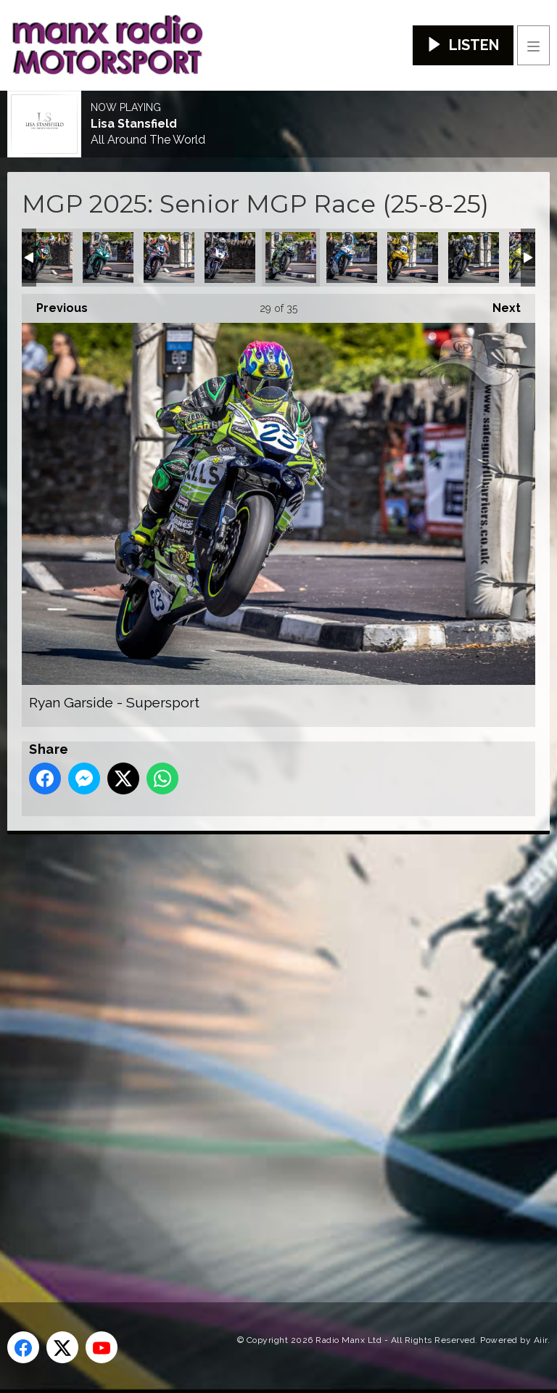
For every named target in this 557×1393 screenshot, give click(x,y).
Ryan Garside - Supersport (290, 257)
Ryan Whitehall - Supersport (351, 257)
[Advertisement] (279, 1045)
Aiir (541, 1340)
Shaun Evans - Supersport (412, 257)
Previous (55, 304)
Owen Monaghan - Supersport (108, 257)
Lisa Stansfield (134, 124)
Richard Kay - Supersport (230, 257)
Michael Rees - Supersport (47, 257)
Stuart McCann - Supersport (473, 257)
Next (499, 304)
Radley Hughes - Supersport (169, 257)
